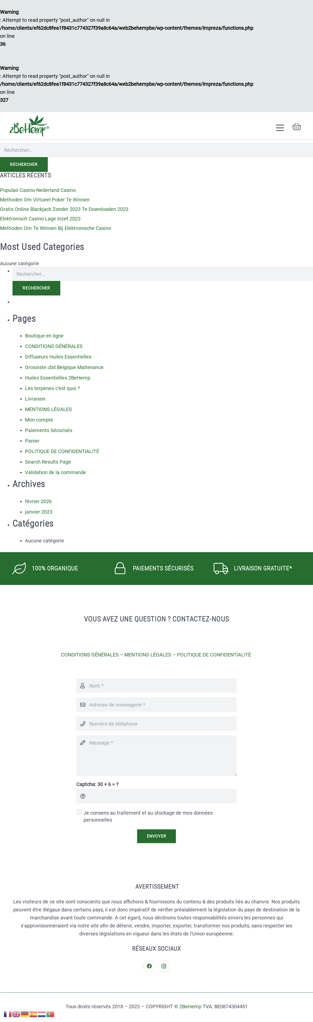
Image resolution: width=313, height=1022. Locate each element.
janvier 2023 (38, 512)
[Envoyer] (156, 836)
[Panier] (296, 126)
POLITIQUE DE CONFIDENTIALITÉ (62, 451)
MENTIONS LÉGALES (48, 409)
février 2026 (38, 501)
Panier (32, 441)
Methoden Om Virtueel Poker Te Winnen (45, 200)
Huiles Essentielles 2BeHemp (57, 378)
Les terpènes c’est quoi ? (52, 388)
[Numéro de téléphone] (156, 724)
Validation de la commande (55, 472)
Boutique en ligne (44, 336)
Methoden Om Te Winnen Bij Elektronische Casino (55, 228)
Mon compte (39, 420)
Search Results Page (48, 462)
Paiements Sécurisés (48, 430)
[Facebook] (149, 966)
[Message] (156, 756)
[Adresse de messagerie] (156, 705)
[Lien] (29, 125)
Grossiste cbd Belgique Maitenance (64, 367)
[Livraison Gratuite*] (224, 568)
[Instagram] (164, 966)
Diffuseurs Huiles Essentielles (58, 357)
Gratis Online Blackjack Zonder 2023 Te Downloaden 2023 (64, 209)
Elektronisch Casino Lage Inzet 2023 (40, 219)
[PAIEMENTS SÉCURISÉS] (123, 568)
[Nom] (156, 686)
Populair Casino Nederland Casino (38, 190)
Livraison (35, 399)
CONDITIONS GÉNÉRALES (54, 346)
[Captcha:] (156, 796)
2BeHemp (190, 1006)
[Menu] (280, 128)
